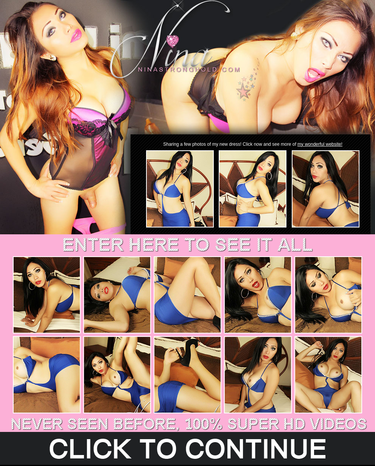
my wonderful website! (319, 144)
